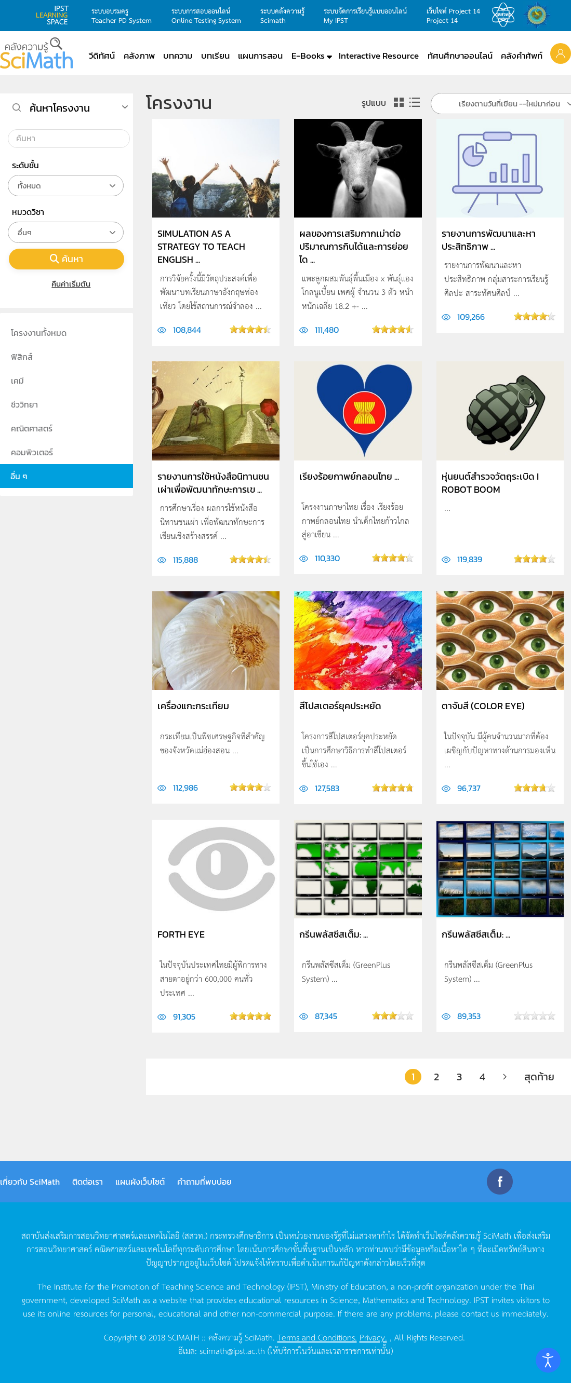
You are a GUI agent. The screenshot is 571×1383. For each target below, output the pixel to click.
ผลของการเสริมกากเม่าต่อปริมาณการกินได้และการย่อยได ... (353, 246)
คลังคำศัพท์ (521, 55)
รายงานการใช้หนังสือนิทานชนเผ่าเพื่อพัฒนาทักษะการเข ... (213, 482)
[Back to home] (36, 53)
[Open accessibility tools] (548, 1360)
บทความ (177, 55)
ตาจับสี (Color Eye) (483, 706)
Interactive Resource (379, 55)
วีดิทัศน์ (102, 55)
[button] (560, 53)
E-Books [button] (308, 55)
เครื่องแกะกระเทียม (193, 706)
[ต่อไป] (505, 1076)
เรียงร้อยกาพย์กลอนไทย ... (349, 476)
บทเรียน (215, 55)
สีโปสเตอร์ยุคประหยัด (340, 706)
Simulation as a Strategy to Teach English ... (201, 246)
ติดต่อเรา (87, 1181)
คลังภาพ (139, 55)
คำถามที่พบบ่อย (204, 1181)
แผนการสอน (260, 55)
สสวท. (506, 15)
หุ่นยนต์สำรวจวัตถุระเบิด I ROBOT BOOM (490, 482)
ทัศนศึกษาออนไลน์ (460, 55)
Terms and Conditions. (317, 1337)
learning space (55, 15)
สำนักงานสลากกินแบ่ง (539, 15)
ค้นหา (66, 259)
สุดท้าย (539, 1076)
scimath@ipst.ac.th (232, 1350)
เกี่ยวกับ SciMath (30, 1181)
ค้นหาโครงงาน (60, 108)
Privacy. (373, 1337)
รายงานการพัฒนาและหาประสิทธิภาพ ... (489, 239)
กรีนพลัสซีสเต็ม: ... (333, 934)
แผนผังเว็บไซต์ (140, 1181)
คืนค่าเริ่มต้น (67, 284)
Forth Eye (181, 934)
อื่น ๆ (19, 476)
